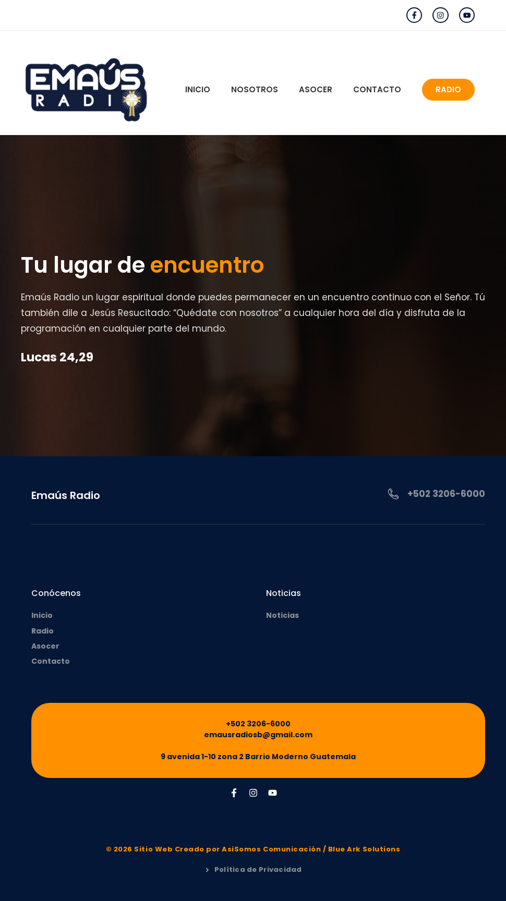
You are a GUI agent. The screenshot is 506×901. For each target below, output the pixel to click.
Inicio (197, 89)
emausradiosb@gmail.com (258, 734)
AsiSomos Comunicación (271, 849)
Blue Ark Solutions (364, 849)
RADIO (448, 89)
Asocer (315, 89)
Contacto (377, 89)
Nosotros (254, 89)
